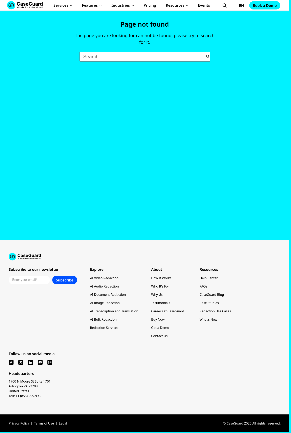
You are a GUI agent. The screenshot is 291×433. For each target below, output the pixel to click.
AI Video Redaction (104, 278)
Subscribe (64, 279)
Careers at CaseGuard (167, 311)
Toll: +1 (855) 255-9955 (25, 396)
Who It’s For (160, 286)
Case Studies (209, 303)
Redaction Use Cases (215, 311)
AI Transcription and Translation (114, 311)
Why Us (156, 294)
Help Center (209, 278)
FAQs (203, 286)
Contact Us (159, 336)
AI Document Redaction (108, 294)
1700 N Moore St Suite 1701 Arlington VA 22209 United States (30, 386)
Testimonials (160, 303)
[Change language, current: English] (238, 5)
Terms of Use (44, 423)
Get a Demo (160, 327)
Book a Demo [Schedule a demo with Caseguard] (265, 5)
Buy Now (158, 319)
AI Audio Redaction (104, 286)
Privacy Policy (19, 423)
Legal (63, 423)
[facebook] (11, 362)
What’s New (208, 319)
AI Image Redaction (105, 303)
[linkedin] (30, 362)
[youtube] (40, 362)
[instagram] (49, 362)
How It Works (161, 278)
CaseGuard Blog (212, 294)
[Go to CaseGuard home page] (145, 257)
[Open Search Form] (224, 5)
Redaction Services (104, 327)
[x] (20, 362)
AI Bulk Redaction (103, 319)
